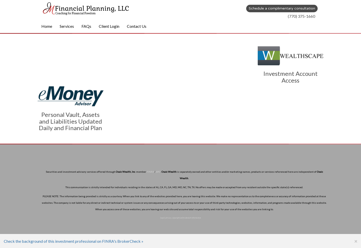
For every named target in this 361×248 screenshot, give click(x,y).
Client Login (109, 26)
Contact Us (136, 26)
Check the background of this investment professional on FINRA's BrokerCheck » (73, 241)
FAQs (86, 26)
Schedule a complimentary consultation (282, 8)
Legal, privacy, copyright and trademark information (180, 218)
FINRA (150, 171)
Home (46, 26)
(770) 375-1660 (301, 16)
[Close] (355, 241)
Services (67, 26)
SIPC (157, 171)
